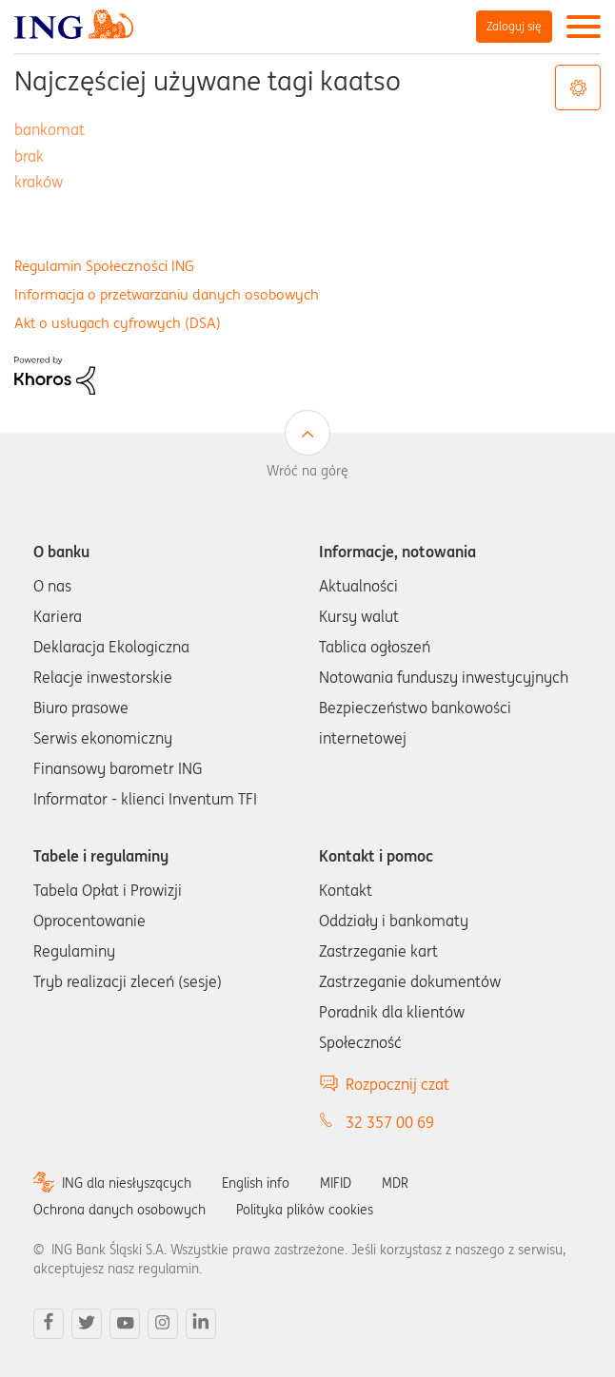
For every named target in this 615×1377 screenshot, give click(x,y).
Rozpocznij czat (397, 1084)
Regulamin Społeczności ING (104, 266)
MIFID (335, 1183)
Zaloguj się (514, 26)
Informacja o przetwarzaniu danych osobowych (166, 294)
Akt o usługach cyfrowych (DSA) (117, 323)
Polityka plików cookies (304, 1209)
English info (255, 1183)
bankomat (49, 129)
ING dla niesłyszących (126, 1183)
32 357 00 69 (390, 1122)
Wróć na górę (307, 470)
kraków (38, 181)
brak (29, 155)
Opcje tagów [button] (578, 87)
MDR (395, 1183)
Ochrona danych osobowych (119, 1209)
